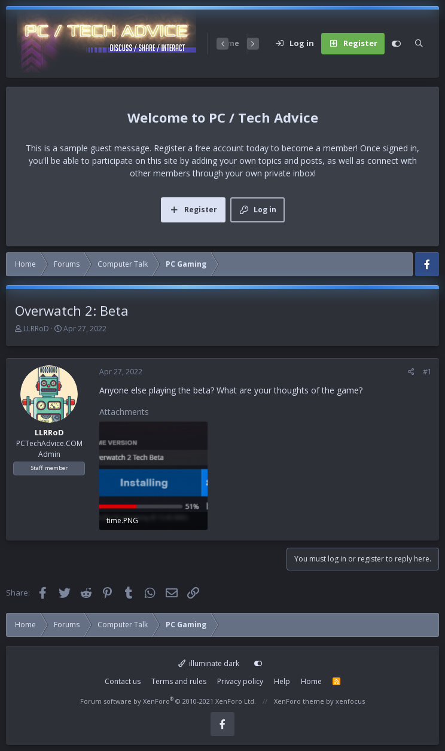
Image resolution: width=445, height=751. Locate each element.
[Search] (419, 43)
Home (311, 681)
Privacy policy (240, 681)
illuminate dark (209, 663)
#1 (427, 372)
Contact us (123, 681)
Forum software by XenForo (168, 701)
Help (282, 681)
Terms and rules (178, 681)
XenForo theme (299, 701)
